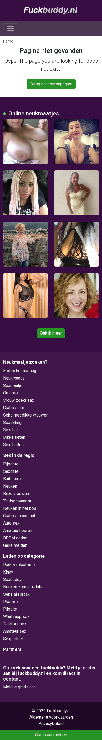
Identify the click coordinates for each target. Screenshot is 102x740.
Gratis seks (13, 407)
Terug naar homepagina (51, 83)
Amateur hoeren (17, 530)
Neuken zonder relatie (23, 586)
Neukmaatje (14, 378)
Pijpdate (10, 463)
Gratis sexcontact (19, 515)
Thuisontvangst (17, 500)
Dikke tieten (14, 437)
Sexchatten (13, 444)
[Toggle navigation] (10, 28)
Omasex (10, 392)
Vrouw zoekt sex (18, 400)
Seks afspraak (16, 594)
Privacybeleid (51, 723)
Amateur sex (14, 631)
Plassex (10, 601)
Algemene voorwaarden (51, 717)
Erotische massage (21, 370)
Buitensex (12, 478)
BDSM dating (15, 537)
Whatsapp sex (16, 616)
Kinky (8, 572)
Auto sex (11, 523)
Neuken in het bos (19, 508)
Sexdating (12, 422)
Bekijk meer (51, 333)
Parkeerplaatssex (19, 564)
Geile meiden (15, 545)
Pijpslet (10, 609)
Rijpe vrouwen (16, 493)
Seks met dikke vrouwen (25, 415)
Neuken (10, 486)
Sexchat (10, 429)
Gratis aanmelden (51, 734)
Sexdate (10, 471)
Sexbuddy (12, 579)
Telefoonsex (14, 623)
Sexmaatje (12, 385)
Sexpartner (13, 638)
